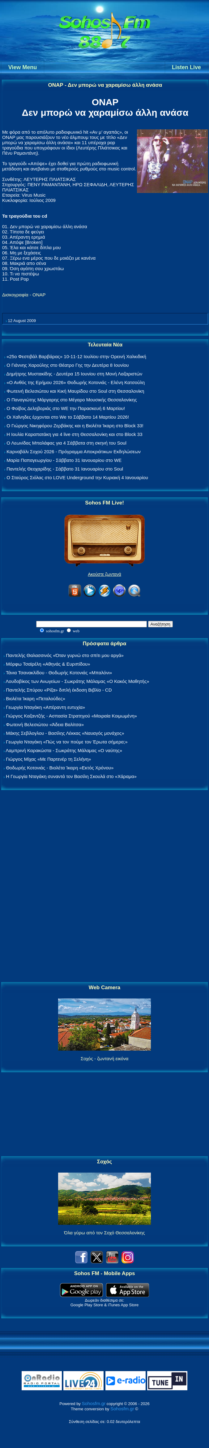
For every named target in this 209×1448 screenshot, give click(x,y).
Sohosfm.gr (93, 1403)
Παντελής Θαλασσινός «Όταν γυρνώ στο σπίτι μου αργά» (65, 655)
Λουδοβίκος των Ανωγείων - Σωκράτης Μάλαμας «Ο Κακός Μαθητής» (77, 681)
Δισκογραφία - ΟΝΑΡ (24, 294)
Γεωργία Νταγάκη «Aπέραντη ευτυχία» (45, 707)
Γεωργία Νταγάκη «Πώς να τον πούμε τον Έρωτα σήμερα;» (67, 741)
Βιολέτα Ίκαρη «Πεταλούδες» (35, 698)
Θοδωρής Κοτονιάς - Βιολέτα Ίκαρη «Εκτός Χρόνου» (59, 767)
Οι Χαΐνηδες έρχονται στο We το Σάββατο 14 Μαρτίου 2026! (67, 417)
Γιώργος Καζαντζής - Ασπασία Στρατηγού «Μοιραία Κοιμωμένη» (71, 715)
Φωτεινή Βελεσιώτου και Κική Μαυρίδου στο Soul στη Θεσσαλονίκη (75, 391)
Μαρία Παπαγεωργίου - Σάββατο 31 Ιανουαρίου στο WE (64, 460)
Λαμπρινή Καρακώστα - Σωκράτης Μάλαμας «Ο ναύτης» (64, 750)
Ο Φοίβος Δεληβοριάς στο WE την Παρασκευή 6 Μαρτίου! (65, 408)
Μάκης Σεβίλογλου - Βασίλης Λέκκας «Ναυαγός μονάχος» (65, 733)
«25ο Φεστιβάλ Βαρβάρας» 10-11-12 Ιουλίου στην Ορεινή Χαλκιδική (76, 356)
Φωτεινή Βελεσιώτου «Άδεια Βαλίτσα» (45, 724)
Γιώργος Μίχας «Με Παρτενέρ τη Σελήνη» (48, 759)
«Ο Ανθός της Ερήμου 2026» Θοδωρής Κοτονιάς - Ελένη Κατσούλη (75, 382)
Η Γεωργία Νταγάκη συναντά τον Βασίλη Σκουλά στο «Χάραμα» (71, 776)
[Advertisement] (104, 886)
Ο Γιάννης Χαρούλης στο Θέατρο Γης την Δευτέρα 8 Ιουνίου (67, 365)
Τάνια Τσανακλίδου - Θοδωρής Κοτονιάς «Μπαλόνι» (59, 672)
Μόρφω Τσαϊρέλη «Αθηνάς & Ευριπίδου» (48, 664)
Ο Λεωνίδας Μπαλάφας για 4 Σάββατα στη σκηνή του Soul (66, 443)
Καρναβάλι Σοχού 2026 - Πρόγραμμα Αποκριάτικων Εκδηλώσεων (73, 451)
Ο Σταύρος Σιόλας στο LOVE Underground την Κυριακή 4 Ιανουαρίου (77, 477)
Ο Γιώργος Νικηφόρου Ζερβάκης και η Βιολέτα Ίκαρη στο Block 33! (74, 425)
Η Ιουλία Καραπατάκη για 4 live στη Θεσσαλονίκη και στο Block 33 (74, 434)
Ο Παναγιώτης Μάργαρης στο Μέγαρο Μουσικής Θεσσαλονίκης (71, 399)
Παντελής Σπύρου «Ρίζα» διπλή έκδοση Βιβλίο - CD (59, 690)
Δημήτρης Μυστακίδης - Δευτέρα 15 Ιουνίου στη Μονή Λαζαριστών (74, 373)
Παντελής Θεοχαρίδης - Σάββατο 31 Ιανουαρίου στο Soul (64, 468)
